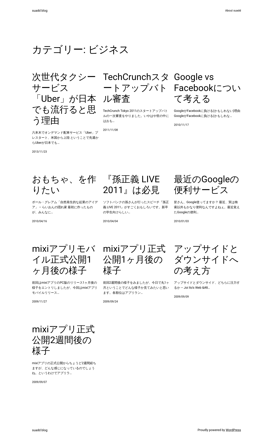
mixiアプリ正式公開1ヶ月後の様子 (134, 259)
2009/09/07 (39, 382)
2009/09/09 (181, 296)
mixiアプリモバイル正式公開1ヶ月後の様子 (63, 259)
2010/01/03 (181, 221)
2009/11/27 (39, 301)
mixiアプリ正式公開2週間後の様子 (63, 340)
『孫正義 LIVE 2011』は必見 (131, 184)
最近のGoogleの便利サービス (206, 184)
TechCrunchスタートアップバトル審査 (136, 88)
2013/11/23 (39, 151)
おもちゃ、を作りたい (64, 184)
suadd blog (40, 10)
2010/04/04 (110, 221)
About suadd (233, 10)
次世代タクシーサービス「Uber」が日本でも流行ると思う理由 (64, 99)
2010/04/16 (39, 221)
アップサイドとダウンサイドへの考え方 (206, 259)
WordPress (233, 430)
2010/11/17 (181, 124)
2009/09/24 (110, 301)
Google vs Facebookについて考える (207, 88)
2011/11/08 (110, 130)
